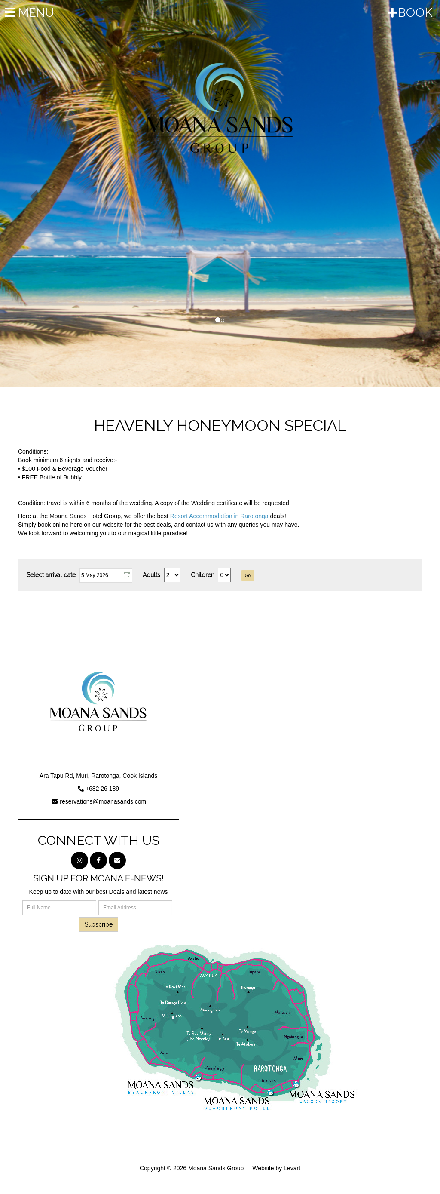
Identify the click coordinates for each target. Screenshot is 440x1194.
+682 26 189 (102, 788)
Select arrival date (51, 574)
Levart (292, 1168)
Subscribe (99, 924)
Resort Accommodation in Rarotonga (219, 516)
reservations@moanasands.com (103, 801)
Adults (151, 574)
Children (202, 574)
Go (248, 575)
